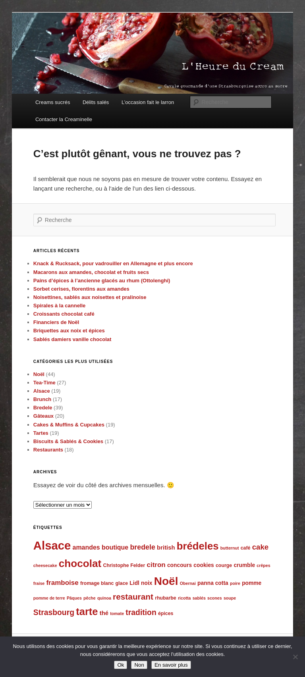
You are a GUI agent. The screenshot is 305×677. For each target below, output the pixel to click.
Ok (120, 665)
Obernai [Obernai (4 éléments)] (188, 583)
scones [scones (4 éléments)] (214, 598)
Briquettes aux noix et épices (69, 331)
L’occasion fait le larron (148, 102)
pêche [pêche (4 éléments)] (89, 598)
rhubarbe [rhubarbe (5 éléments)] (165, 598)
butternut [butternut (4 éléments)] (229, 548)
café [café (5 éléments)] (246, 548)
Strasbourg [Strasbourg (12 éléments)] (53, 612)
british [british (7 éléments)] (166, 547)
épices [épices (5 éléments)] (165, 613)
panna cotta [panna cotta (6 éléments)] (212, 583)
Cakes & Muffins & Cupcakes (68, 425)
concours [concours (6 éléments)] (179, 565)
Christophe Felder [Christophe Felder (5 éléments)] (124, 565)
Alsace (41, 391)
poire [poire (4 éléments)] (235, 583)
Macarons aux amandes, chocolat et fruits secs (91, 272)
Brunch (42, 399)
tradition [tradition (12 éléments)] (140, 612)
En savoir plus (171, 665)
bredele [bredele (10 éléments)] (142, 547)
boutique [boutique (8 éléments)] (115, 547)
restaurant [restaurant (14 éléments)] (133, 596)
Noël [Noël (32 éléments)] (166, 581)
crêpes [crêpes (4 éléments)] (263, 565)
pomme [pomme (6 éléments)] (251, 583)
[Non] (295, 657)
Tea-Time (44, 383)
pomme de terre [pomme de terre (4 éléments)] (49, 598)
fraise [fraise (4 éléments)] (38, 583)
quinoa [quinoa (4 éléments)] (104, 598)
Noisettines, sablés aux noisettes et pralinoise (90, 297)
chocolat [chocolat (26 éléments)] (80, 563)
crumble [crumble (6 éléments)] (244, 565)
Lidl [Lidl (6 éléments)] (134, 583)
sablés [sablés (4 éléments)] (199, 598)
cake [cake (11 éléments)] (260, 547)
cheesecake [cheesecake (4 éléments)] (45, 565)
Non (139, 665)
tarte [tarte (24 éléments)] (87, 611)
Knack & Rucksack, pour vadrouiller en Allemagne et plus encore (113, 263)
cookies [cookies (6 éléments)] (203, 565)
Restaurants (48, 450)
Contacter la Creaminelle (63, 119)
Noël (38, 374)
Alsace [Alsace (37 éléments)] (52, 545)
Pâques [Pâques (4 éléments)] (74, 598)
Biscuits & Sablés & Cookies (68, 441)
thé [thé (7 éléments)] (104, 613)
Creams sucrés (52, 102)
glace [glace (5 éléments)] (122, 583)
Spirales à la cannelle (59, 306)
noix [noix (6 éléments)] (146, 583)
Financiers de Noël (56, 322)
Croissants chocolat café (64, 314)
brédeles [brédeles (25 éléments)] (198, 546)
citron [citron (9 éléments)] (156, 565)
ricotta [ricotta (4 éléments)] (184, 598)
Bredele (42, 408)
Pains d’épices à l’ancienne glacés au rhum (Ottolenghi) (101, 281)
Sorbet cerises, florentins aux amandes (81, 289)
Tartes (40, 433)
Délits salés (96, 102)
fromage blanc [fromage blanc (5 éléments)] (97, 583)
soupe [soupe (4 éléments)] (230, 598)
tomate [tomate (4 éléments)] (117, 613)
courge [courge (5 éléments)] (224, 565)
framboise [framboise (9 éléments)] (62, 582)
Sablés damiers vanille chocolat (72, 339)
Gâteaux (43, 416)
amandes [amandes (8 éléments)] (86, 547)
